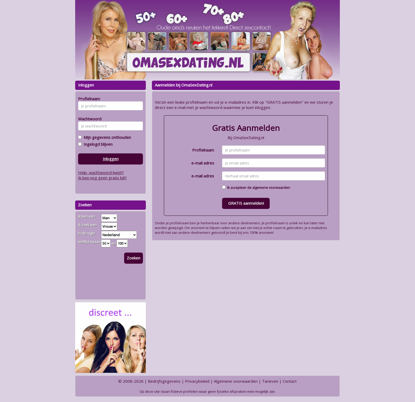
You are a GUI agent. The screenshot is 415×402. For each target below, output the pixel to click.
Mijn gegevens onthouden (106, 137)
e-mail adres (202, 163)
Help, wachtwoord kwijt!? (101, 172)
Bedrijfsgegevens (164, 381)
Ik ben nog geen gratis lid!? (102, 177)
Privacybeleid (197, 381)
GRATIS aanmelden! (246, 203)
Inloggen (111, 158)
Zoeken (133, 258)
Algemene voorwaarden (236, 381)
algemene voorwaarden (271, 187)
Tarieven (270, 381)
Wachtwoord (88, 118)
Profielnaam (203, 150)
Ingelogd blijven (97, 144)
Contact (290, 381)
